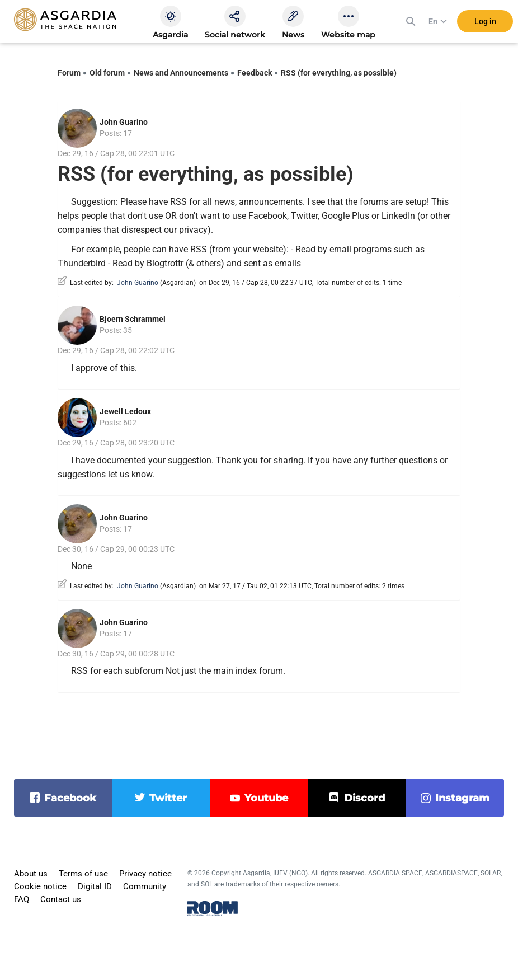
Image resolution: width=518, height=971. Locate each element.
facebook (70, 798)
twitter (168, 798)
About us (31, 874)
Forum (69, 72)
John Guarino (124, 122)
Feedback (254, 72)
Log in (485, 21)
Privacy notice (145, 874)
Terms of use (83, 874)
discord (364, 798)
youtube (266, 798)
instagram (462, 798)
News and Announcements (181, 72)
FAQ (21, 899)
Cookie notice (40, 886)
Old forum (107, 72)
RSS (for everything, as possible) (339, 72)
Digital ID (95, 886)
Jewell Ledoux (125, 411)
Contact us (60, 899)
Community (144, 886)
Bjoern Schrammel (133, 319)
